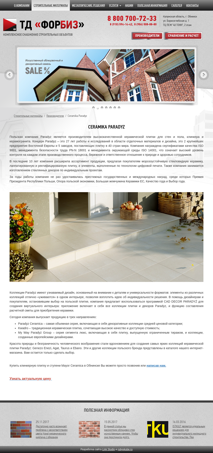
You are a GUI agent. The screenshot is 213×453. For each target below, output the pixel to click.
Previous (9, 74)
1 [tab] (93, 107)
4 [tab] (106, 107)
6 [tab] (115, 107)
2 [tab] (97, 107)
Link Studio (108, 449)
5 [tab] (110, 107)
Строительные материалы (28, 116)
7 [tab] (119, 107)
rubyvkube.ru (125, 449)
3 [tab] (102, 107)
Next (203, 74)
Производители (55, 116)
